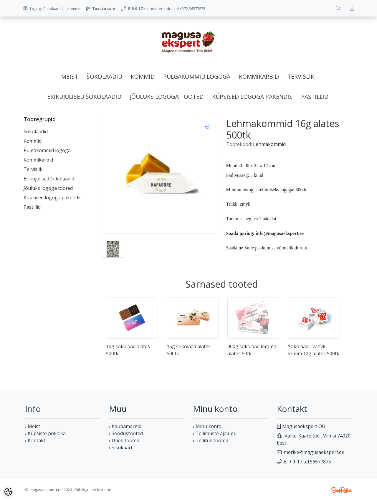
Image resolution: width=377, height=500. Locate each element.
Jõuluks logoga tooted (167, 97)
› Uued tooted (124, 440)
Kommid (143, 76)
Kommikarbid (259, 76)
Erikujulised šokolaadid (84, 97)
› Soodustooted (126, 433)
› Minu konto (207, 426)
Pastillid (314, 97)
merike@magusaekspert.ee (314, 452)
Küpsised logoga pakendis (252, 97)
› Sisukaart (121, 447)
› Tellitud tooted (210, 440)
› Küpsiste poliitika (45, 433)
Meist (69, 76)
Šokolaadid (104, 76)
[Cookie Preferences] (8, 491)
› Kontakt (35, 440)
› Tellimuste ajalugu (215, 433)
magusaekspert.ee (46, 489)
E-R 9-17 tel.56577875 (307, 461)
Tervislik (300, 76)
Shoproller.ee (341, 490)
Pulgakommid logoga (196, 76)
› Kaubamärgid (125, 426)
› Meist (32, 426)
